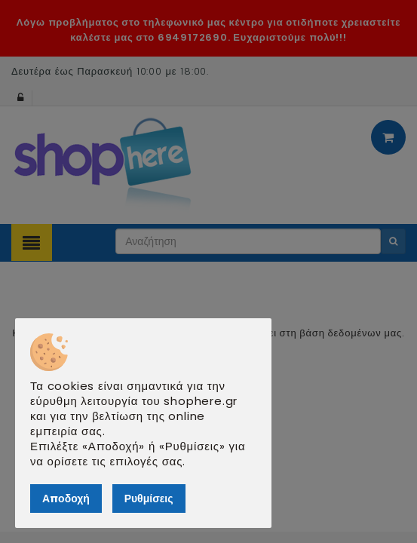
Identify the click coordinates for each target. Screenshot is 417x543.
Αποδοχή (66, 498)
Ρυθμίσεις (148, 498)
